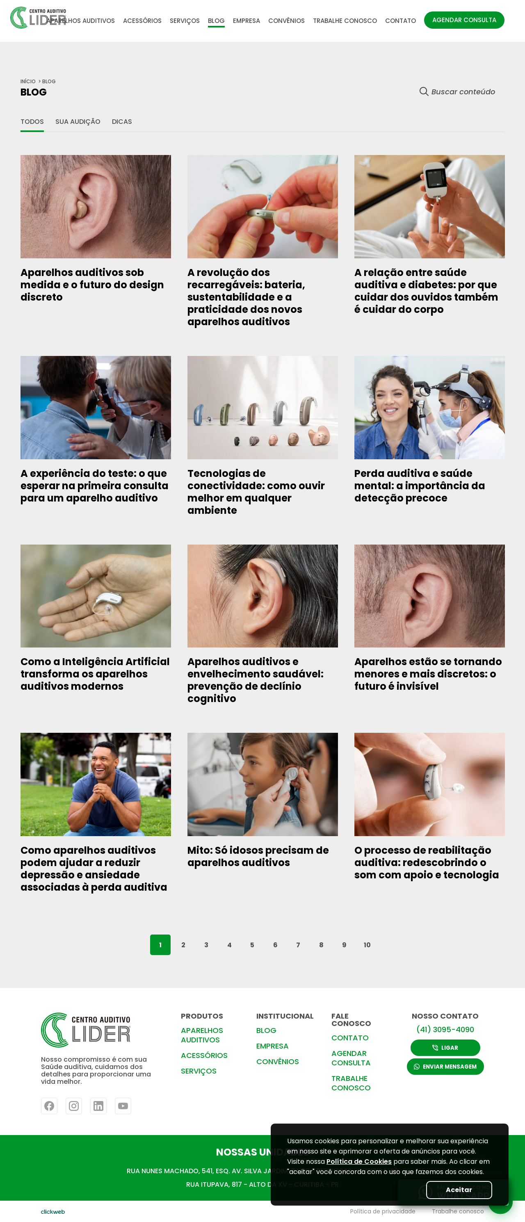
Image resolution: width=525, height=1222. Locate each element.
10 (367, 945)
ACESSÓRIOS (142, 20)
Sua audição (77, 121)
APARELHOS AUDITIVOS (80, 20)
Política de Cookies (359, 1161)
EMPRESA (246, 20)
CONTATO (400, 20)
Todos (32, 121)
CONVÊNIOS (286, 20)
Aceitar (458, 1190)
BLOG (216, 20)
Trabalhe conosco (458, 1211)
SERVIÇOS (185, 20)
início (28, 81)
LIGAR (446, 1047)
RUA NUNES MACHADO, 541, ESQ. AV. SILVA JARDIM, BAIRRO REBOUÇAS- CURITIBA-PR (263, 1171)
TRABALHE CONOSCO (345, 20)
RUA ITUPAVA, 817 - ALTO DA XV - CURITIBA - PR (262, 1184)
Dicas (122, 121)
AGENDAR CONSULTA (464, 20)
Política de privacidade (382, 1211)
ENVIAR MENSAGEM (445, 1067)
